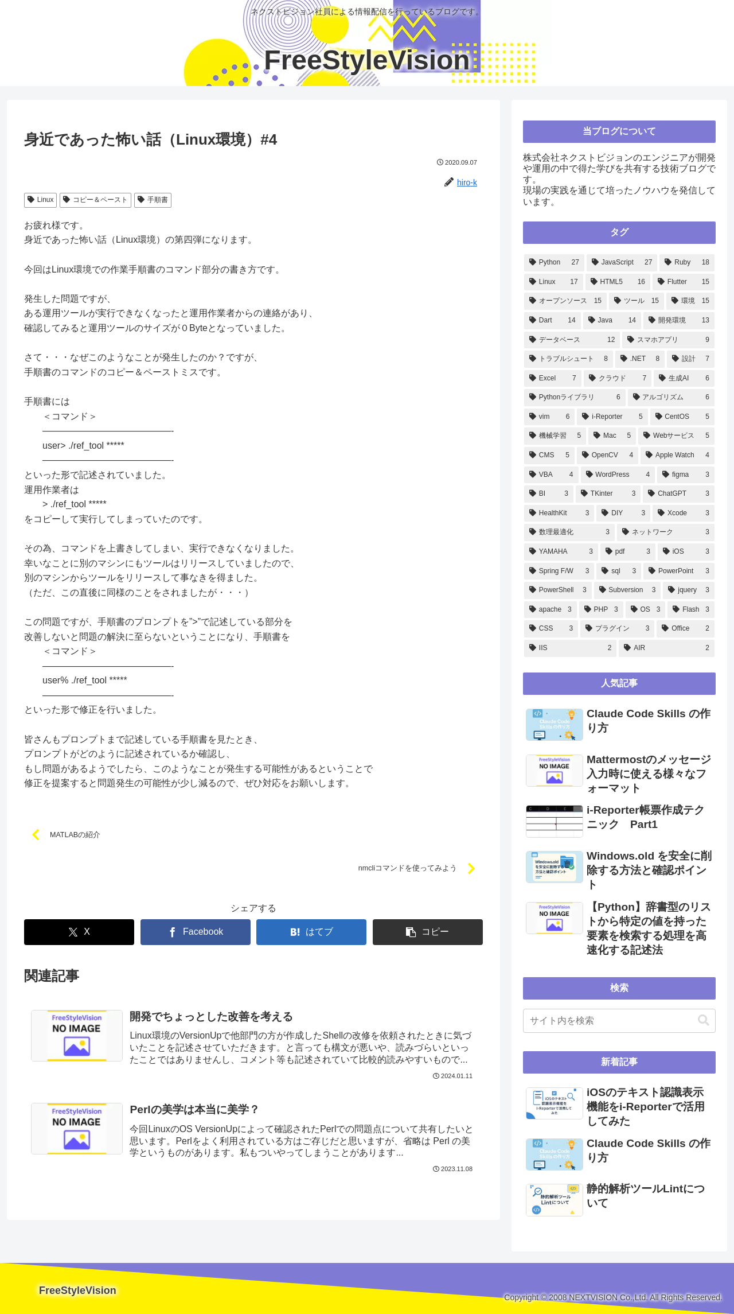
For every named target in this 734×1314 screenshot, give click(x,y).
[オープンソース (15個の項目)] (565, 301)
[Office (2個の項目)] (686, 628)
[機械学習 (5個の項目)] (555, 436)
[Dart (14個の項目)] (552, 320)
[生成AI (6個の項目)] (684, 378)
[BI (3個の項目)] (548, 494)
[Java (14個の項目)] (612, 320)
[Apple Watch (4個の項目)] (678, 455)
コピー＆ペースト (95, 200)
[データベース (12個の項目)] (572, 340)
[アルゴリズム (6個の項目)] (671, 397)
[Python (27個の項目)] (554, 262)
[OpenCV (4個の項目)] (607, 455)
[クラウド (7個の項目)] (617, 378)
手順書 (153, 200)
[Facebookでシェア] (195, 933)
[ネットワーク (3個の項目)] (666, 532)
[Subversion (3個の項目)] (627, 590)
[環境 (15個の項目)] (690, 301)
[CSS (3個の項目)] (551, 628)
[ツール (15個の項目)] (636, 301)
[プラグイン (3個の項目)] (617, 628)
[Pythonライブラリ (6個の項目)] (575, 397)
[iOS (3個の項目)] (686, 552)
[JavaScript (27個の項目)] (622, 262)
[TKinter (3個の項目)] (608, 494)
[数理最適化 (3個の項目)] (569, 532)
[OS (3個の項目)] (646, 610)
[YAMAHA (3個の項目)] (561, 552)
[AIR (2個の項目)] (667, 648)
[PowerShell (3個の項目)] (558, 590)
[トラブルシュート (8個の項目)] (568, 359)
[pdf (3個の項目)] (627, 552)
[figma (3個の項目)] (686, 475)
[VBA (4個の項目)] (551, 475)
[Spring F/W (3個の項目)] (559, 571)
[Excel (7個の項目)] (552, 378)
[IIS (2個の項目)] (570, 648)
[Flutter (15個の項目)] (684, 282)
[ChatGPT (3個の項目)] (679, 494)
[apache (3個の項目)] (550, 610)
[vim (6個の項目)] (549, 417)
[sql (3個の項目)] (618, 571)
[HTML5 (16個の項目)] (617, 282)
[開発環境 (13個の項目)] (679, 320)
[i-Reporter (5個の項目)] (612, 417)
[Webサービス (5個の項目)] (676, 436)
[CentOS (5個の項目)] (682, 417)
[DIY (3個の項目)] (623, 513)
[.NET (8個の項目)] (640, 359)
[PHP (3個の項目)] (601, 610)
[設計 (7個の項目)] (691, 359)
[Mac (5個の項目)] (612, 436)
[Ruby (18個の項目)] (687, 262)
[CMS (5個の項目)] (549, 455)
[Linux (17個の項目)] (553, 282)
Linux (40, 200)
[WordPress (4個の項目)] (618, 475)
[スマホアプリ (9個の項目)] (668, 340)
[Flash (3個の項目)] (691, 610)
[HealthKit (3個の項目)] (559, 513)
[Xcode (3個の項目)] (684, 513)
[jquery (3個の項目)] (689, 590)
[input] (619, 1021)
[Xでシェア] (79, 933)
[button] (428, 933)
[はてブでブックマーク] (311, 933)
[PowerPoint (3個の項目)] (679, 571)
